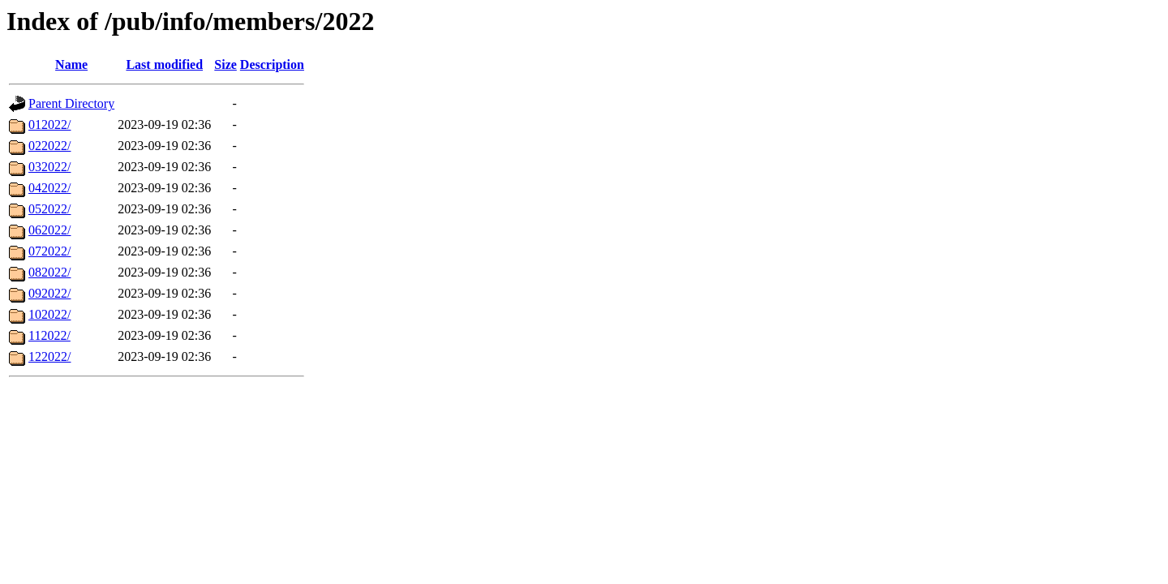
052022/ (49, 209)
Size (225, 64)
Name (71, 64)
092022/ (49, 293)
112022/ (49, 335)
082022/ (49, 272)
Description (272, 64)
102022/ (49, 314)
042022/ (49, 188)
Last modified (164, 64)
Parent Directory (71, 103)
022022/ (49, 145)
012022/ (49, 124)
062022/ (49, 230)
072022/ (49, 251)
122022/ (49, 356)
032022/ (49, 167)
